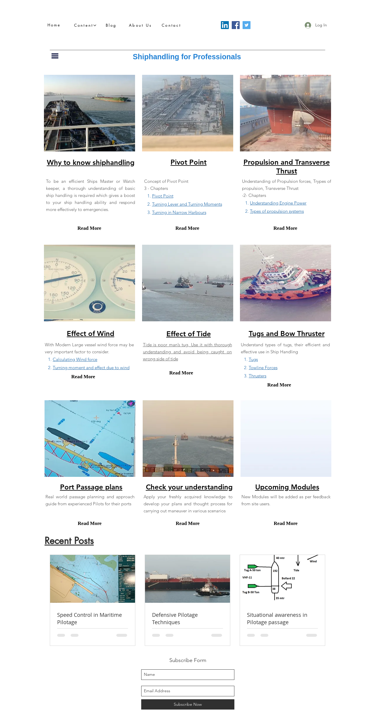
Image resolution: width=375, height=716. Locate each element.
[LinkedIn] (225, 25)
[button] (85, 25)
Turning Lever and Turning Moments (187, 204)
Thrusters (257, 376)
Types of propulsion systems (277, 211)
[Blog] (112, 25)
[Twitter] (246, 25)
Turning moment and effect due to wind (91, 367)
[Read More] (89, 228)
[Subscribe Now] (187, 704)
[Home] (56, 25)
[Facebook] (236, 25)
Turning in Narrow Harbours (179, 212)
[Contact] (173, 25)
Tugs (253, 359)
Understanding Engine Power (278, 203)
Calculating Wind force (75, 359)
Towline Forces (263, 367)
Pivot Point (162, 196)
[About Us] (142, 25)
